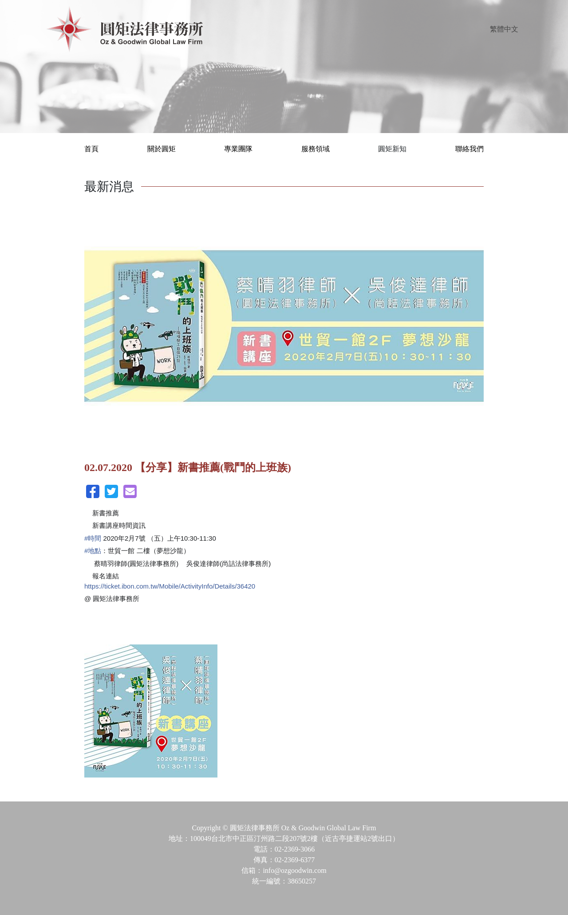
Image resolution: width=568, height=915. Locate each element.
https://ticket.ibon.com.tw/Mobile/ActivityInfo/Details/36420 (169, 586)
